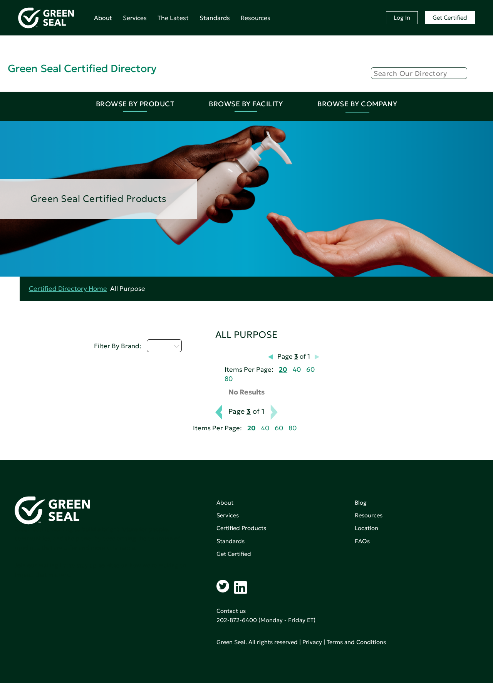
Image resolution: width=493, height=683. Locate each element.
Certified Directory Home (68, 289)
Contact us (231, 610)
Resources (255, 18)
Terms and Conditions (356, 642)
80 (229, 379)
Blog (361, 502)
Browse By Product (135, 103)
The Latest (173, 18)
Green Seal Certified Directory (82, 68)
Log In (402, 17)
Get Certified (450, 17)
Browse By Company (357, 103)
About (103, 18)
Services (135, 18)
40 (297, 370)
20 (283, 370)
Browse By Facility (246, 103)
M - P (164, 346)
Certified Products (241, 528)
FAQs (362, 541)
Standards (215, 18)
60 (310, 370)
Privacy (312, 642)
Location (366, 528)
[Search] (419, 73)
